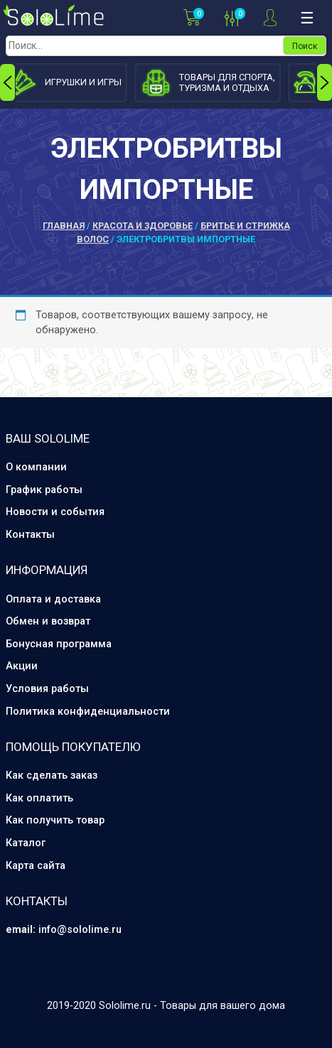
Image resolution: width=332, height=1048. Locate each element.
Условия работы (47, 689)
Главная (64, 225)
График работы (44, 490)
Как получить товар (55, 820)
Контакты (30, 535)
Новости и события (55, 512)
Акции (22, 666)
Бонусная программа (59, 644)
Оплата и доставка (53, 599)
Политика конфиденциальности (88, 712)
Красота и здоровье (142, 225)
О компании (36, 467)
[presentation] (7, 82)
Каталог (25, 843)
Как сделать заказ (51, 775)
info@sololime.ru (80, 930)
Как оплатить (39, 798)
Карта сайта (35, 866)
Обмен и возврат (48, 621)
